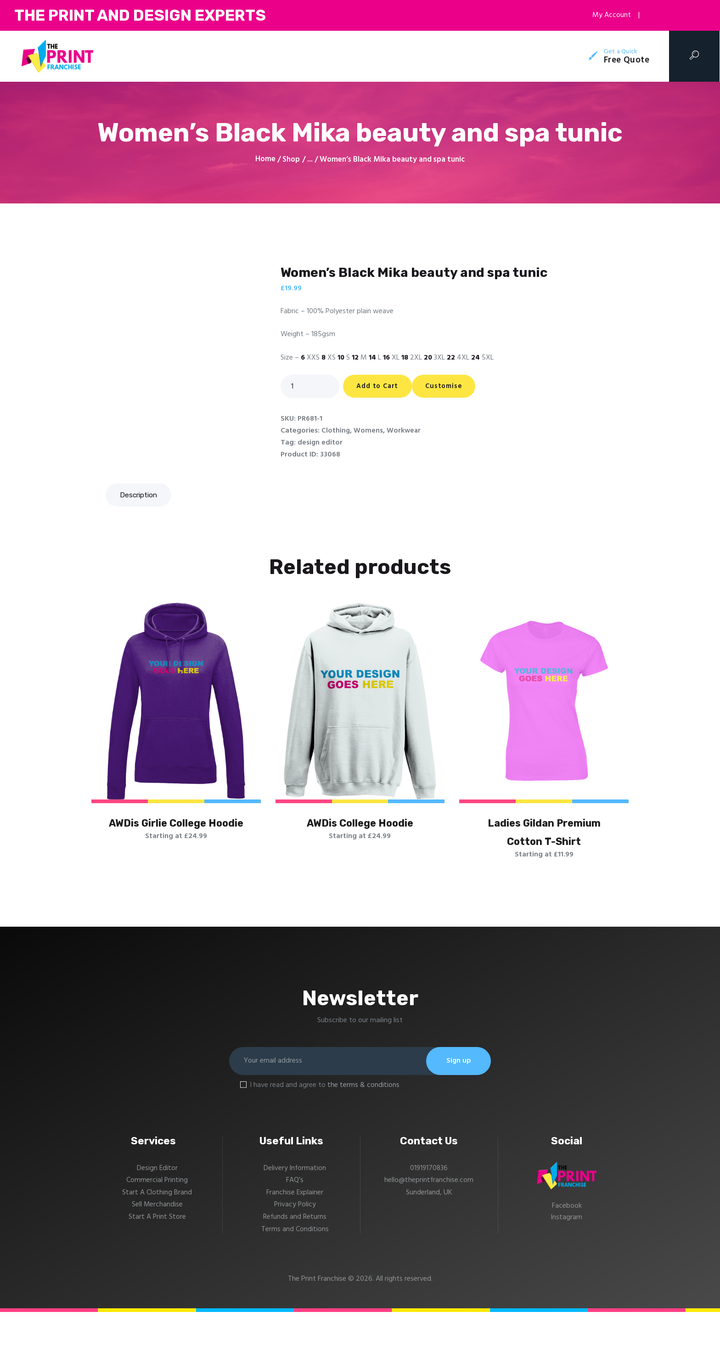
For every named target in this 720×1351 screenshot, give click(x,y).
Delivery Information (294, 1208)
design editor (320, 443)
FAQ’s (295, 1220)
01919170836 (429, 1208)
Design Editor (157, 1208)
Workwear (404, 431)
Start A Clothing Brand (157, 1232)
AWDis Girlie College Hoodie (176, 838)
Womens (368, 431)
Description (140, 494)
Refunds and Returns (295, 1256)
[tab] (140, 495)
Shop (291, 159)
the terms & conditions (363, 1125)
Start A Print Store (157, 1256)
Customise (459, 387)
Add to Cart (382, 387)
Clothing (335, 431)
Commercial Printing (157, 1220)
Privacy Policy (295, 1244)
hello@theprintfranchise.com (429, 1220)
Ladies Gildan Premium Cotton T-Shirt (544, 850)
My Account (607, 15)
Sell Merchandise (157, 1244)
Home (265, 159)
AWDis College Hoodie (360, 825)
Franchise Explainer (295, 1232)
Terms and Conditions (295, 1268)
